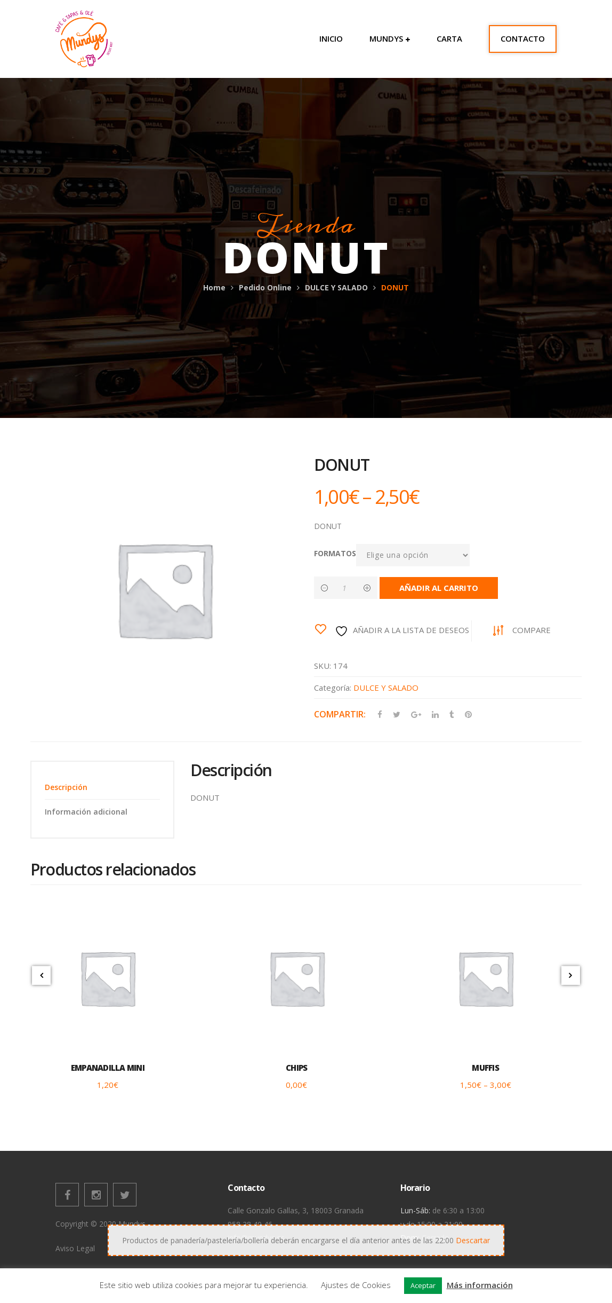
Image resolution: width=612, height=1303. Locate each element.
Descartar (473, 1240)
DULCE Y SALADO (336, 287)
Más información (480, 1285)
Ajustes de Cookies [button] (356, 1285)
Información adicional (86, 812)
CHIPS (296, 1067)
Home (214, 287)
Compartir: (340, 714)
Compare (531, 630)
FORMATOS (335, 553)
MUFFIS (485, 1067)
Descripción (66, 787)
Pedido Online (265, 287)
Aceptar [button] (423, 1285)
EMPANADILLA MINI (107, 1067)
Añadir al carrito (439, 587)
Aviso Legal (75, 1248)
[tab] (102, 787)
